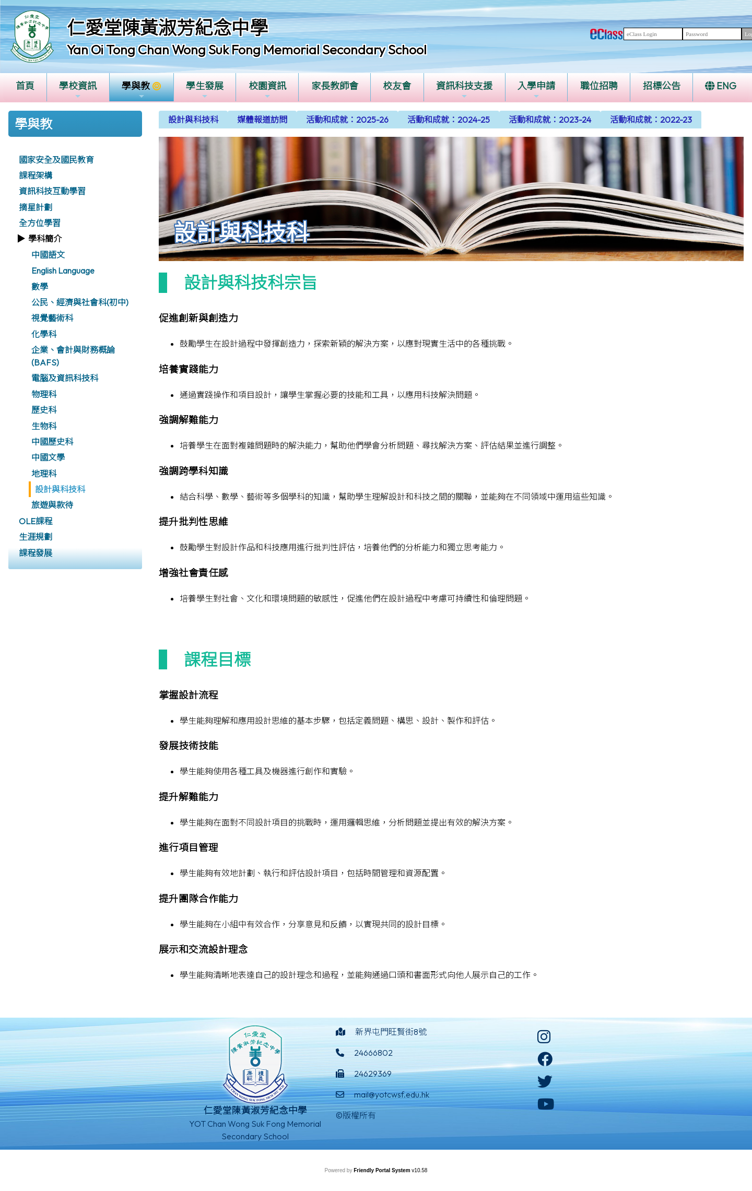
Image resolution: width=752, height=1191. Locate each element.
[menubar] (430, 119)
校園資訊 (267, 90)
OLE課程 (35, 521)
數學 (39, 286)
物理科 (43, 394)
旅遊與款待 (52, 505)
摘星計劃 (35, 207)
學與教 (136, 90)
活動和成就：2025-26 (347, 119)
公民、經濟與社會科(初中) (79, 302)
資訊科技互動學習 (52, 191)
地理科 (43, 473)
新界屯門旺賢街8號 (391, 1032)
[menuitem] (193, 119)
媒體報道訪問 (262, 119)
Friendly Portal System (383, 1170)
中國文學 (48, 457)
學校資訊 (78, 90)
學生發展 (205, 90)
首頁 (25, 86)
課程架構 (35, 175)
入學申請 (536, 90)
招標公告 (661, 86)
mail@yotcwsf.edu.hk (391, 1094)
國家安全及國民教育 (56, 160)
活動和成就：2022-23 (651, 119)
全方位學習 (40, 223)
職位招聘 (599, 86)
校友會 (397, 86)
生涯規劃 (35, 537)
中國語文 (48, 255)
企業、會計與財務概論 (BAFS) (73, 356)
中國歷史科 (52, 442)
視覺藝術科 (52, 318)
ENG (720, 86)
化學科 (43, 334)
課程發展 (35, 553)
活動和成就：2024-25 (448, 119)
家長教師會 (334, 86)
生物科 (43, 426)
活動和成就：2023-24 (550, 119)
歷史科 (43, 410)
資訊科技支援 (464, 90)
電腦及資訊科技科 (64, 378)
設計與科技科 (60, 489)
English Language (63, 270)
